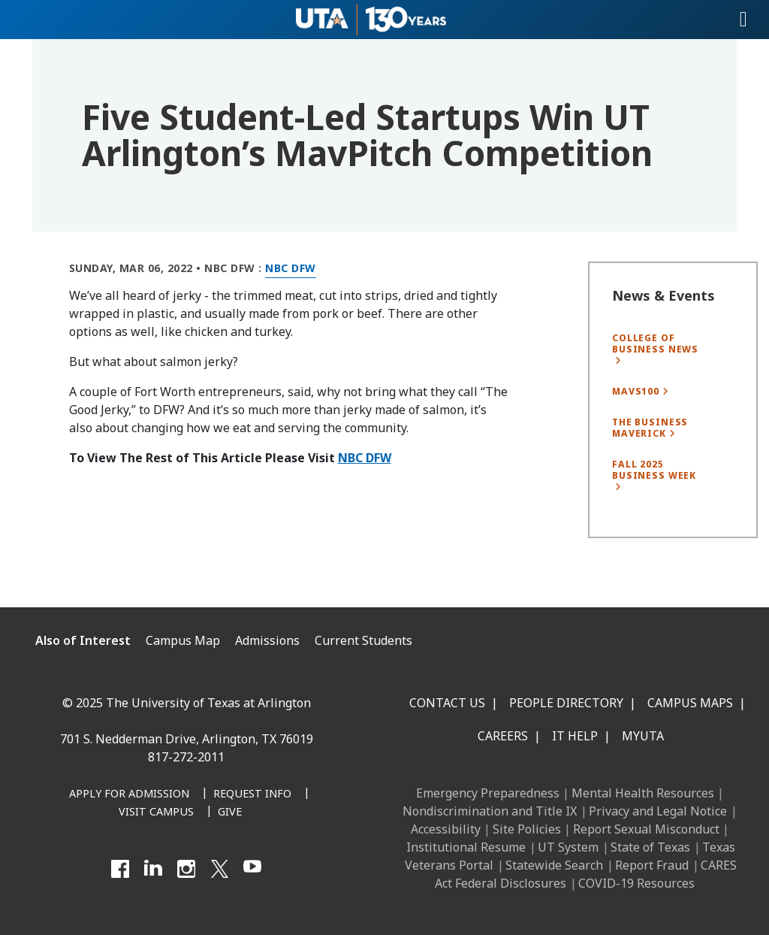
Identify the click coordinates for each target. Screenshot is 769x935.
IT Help (575, 736)
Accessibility (446, 829)
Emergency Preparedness (487, 793)
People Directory (566, 702)
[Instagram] (186, 869)
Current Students (363, 640)
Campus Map (183, 640)
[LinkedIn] (153, 869)
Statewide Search (554, 865)
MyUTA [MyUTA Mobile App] (643, 736)
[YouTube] (252, 869)
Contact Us (447, 702)
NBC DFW (364, 457)
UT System (568, 847)
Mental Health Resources (642, 793)
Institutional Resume (466, 847)
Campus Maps (690, 702)
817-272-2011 (186, 757)
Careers (503, 736)
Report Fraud (652, 865)
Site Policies (527, 829)
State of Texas (650, 847)
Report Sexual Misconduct (646, 829)
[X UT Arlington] (219, 869)
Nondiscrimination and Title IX (490, 811)
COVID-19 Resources (636, 883)
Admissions (267, 640)
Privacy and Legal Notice (658, 811)
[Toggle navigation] (743, 19)
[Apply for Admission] (129, 794)
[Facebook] (120, 869)
